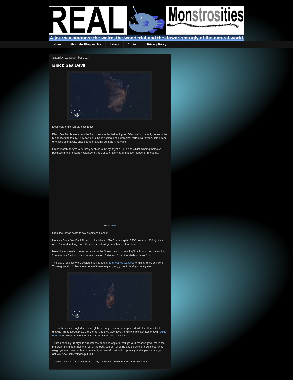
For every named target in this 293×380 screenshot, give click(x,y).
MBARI (113, 226)
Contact (133, 44)
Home (57, 44)
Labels (114, 44)
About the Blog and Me (85, 44)
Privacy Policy (156, 44)
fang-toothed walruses (121, 262)
